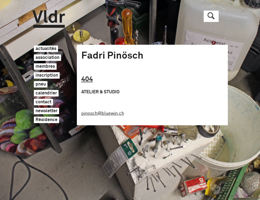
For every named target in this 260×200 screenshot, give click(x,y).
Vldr (48, 19)
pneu (41, 84)
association (47, 58)
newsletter (46, 111)
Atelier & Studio (100, 92)
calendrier (46, 93)
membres (45, 66)
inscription (47, 75)
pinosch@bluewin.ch (102, 113)
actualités (46, 49)
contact (43, 102)
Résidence (46, 120)
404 (87, 79)
